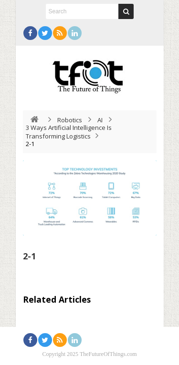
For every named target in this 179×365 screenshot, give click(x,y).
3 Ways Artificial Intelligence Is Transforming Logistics (69, 131)
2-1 (29, 256)
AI (100, 120)
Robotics (69, 120)
